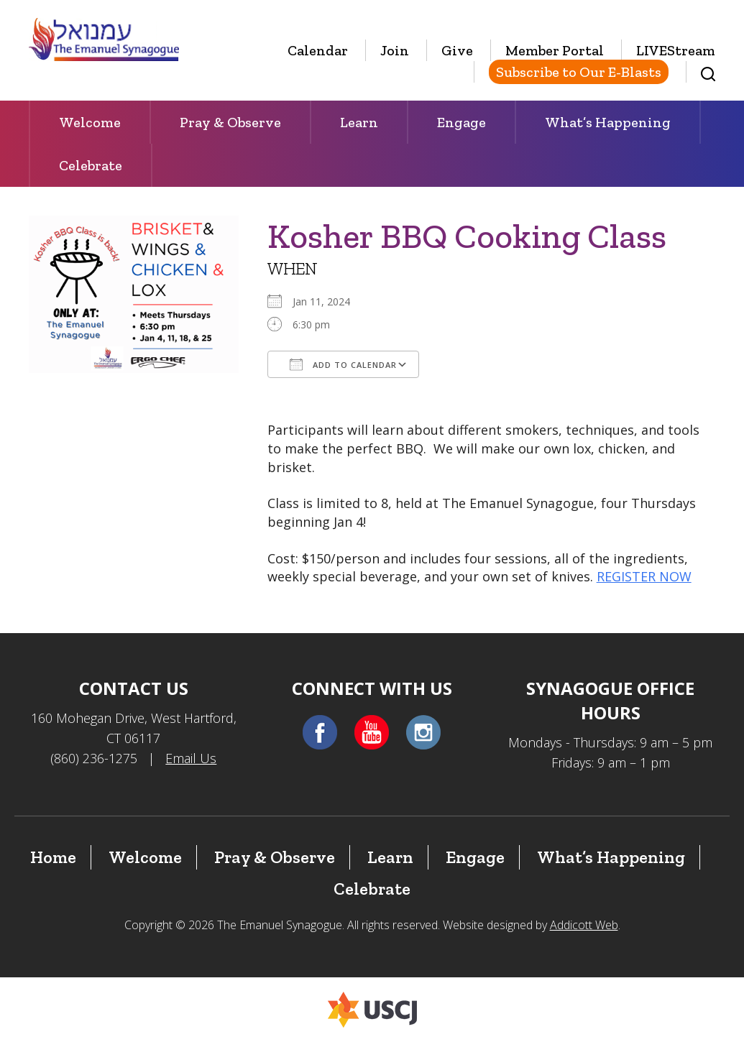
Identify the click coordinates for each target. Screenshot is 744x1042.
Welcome (90, 122)
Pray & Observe (230, 122)
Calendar (318, 50)
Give (457, 50)
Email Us (190, 758)
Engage (461, 122)
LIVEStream (675, 50)
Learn (359, 122)
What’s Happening (608, 122)
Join (394, 50)
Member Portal (554, 50)
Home (53, 857)
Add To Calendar (343, 364)
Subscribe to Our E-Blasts (578, 71)
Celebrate (90, 165)
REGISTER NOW (644, 576)
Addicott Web (584, 925)
